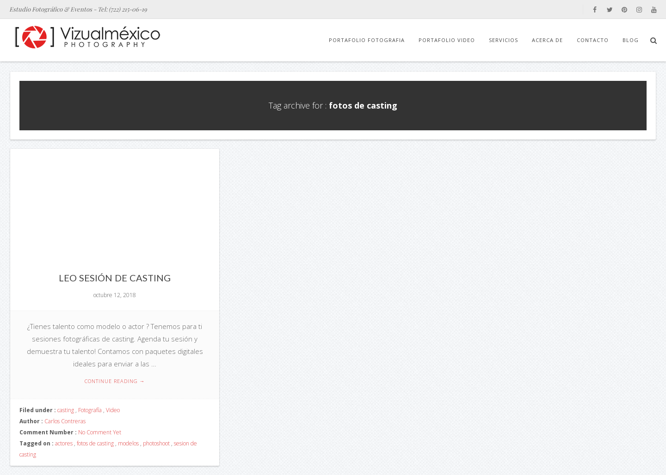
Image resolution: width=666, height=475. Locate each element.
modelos (128, 443)
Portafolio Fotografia (367, 40)
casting (65, 410)
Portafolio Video (447, 40)
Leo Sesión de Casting (115, 277)
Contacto (593, 40)
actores (64, 443)
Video (113, 410)
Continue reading (115, 381)
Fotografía (90, 410)
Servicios (503, 40)
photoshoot (156, 443)
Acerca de (547, 40)
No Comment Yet (99, 432)
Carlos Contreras (65, 421)
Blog (631, 40)
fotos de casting (95, 443)
